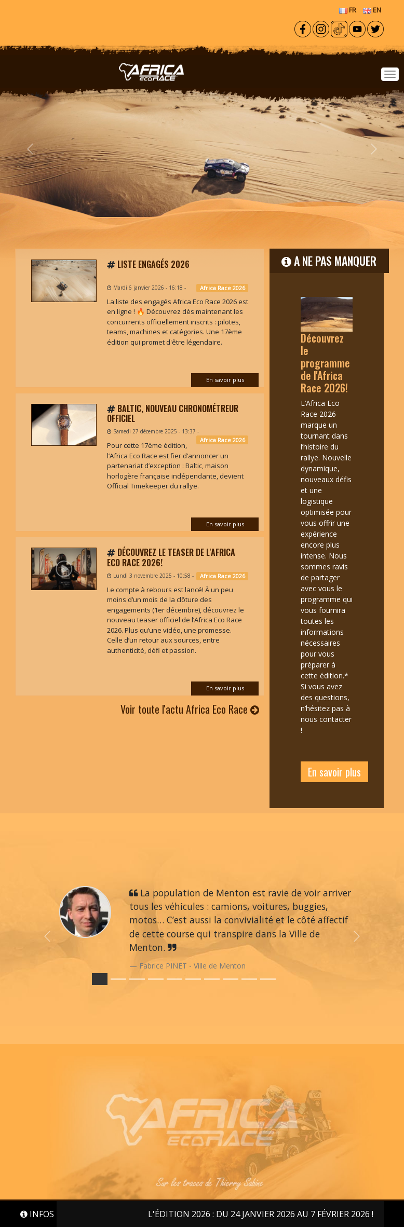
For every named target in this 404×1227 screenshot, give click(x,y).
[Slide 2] (137, 979)
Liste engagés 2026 (153, 264)
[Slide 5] (193, 979)
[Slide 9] (268, 979)
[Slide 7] (230, 979)
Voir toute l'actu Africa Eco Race (189, 709)
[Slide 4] (174, 979)
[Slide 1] (118, 979)
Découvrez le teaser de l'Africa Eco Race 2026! (171, 557)
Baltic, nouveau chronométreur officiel (172, 413)
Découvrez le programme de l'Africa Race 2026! (325, 363)
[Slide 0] (99, 979)
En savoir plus (225, 380)
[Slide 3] (156, 979)
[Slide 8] (249, 979)
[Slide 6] (212, 979)
